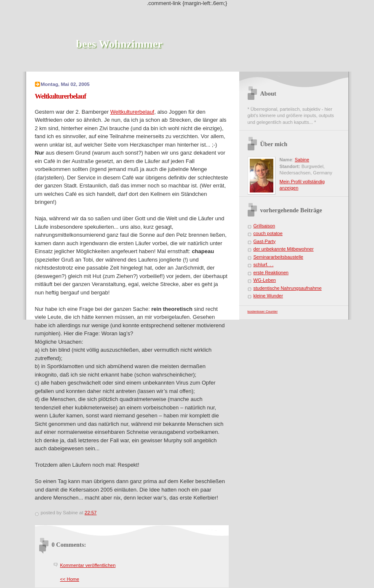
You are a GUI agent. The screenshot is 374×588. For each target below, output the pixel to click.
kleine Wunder (268, 295)
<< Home (69, 579)
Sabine (302, 159)
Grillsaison (264, 225)
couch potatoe (268, 233)
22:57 (91, 512)
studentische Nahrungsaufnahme (288, 288)
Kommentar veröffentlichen (88, 565)
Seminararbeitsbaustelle (279, 256)
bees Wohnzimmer (119, 44)
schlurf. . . (264, 264)
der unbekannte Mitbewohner (284, 248)
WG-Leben (265, 280)
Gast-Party (265, 241)
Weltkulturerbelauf (132, 112)
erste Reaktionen (271, 272)
